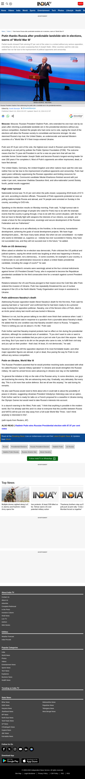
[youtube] (20, 749)
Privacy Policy (43, 773)
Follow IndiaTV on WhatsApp (42, 458)
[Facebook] (4, 749)
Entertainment (44, 10)
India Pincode (6, 640)
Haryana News (7, 708)
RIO (62, 773)
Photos (61, 10)
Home (3, 10)
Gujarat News (6, 730)
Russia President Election (39, 447)
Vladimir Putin (58, 447)
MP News (5, 714)
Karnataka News (7, 736)
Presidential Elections (19, 447)
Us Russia (70, 447)
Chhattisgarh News (8, 727)
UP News (5, 724)
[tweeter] (9, 749)
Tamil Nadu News (8, 721)
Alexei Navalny (45, 452)
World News (6, 655)
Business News (7, 677)
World (25, 10)
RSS (68, 773)
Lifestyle (69, 10)
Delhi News (6, 705)
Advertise (5, 603)
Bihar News (6, 702)
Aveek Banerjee (14, 108)
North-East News (7, 718)
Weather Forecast (8, 636)
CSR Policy (54, 773)
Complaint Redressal (9, 606)
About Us (5, 600)
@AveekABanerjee (29, 108)
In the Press (6, 609)
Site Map (18, 773)
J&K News (5, 733)
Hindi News (6, 616)
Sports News (6, 668)
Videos (11, 10)
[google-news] (31, 749)
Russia (5, 447)
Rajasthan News (48, 705)
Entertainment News (9, 664)
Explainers (5, 674)
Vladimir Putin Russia (11, 452)
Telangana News (48, 708)
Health (78, 10)
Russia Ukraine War (29, 452)
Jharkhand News (7, 711)
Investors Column (8, 613)
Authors (4, 622)
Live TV (4, 619)
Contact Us (5, 597)
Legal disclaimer (29, 773)
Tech (54, 10)
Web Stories (6, 625)
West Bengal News (49, 711)
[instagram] (15, 749)
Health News (6, 680)
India (18, 10)
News (3, 31)
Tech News (5, 671)
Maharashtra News (49, 702)
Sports (32, 10)
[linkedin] (26, 749)
